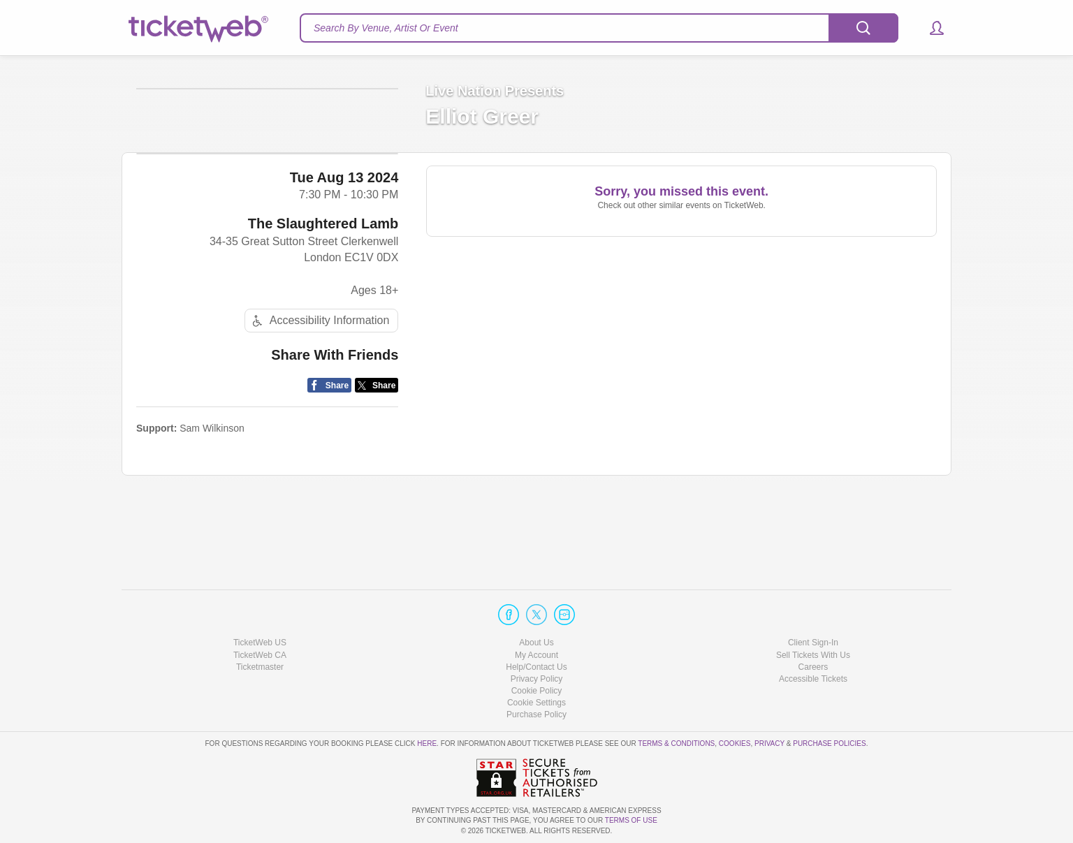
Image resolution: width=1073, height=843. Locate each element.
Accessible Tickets (813, 679)
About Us (536, 642)
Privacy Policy (537, 679)
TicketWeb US (259, 642)
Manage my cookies (536, 703)
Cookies (735, 743)
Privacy (769, 743)
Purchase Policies (829, 743)
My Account (536, 655)
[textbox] (599, 28)
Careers (813, 667)
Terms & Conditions (676, 743)
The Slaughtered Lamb (323, 332)
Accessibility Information (319, 430)
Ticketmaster (260, 667)
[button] (930, 27)
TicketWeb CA (259, 655)
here (427, 743)
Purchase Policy (536, 714)
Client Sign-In (813, 642)
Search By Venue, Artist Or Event (386, 28)
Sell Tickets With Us (813, 655)
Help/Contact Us (536, 667)
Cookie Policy (536, 691)
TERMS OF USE (631, 820)
